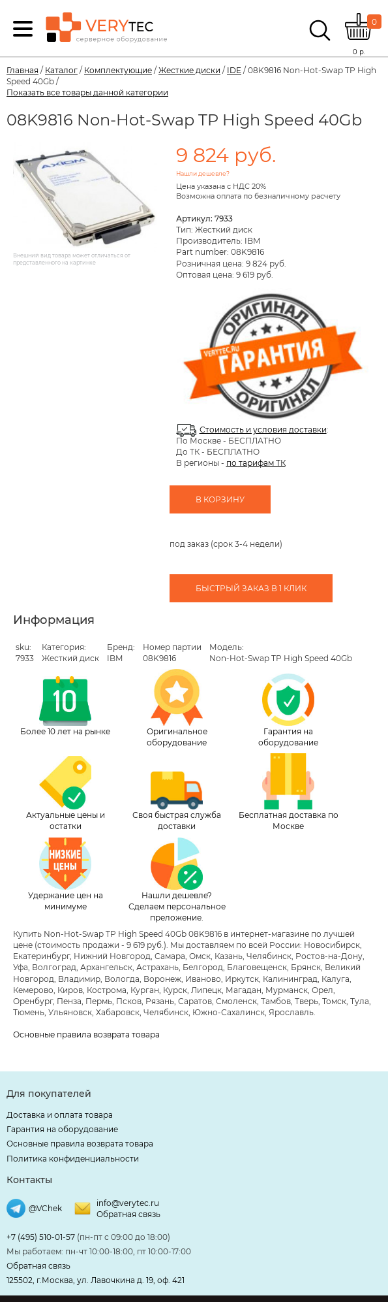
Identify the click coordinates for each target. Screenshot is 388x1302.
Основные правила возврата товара (86, 1034)
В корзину (220, 499)
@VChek (45, 1208)
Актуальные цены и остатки (65, 794)
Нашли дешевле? (203, 173)
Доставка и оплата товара (60, 1115)
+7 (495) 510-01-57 (41, 1237)
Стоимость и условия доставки (263, 429)
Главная (22, 70)
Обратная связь (128, 1214)
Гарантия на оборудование (288, 710)
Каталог (61, 70)
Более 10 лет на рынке (65, 706)
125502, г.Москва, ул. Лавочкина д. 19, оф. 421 (96, 1280)
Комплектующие (118, 70)
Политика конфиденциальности (73, 1159)
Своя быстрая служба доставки (176, 802)
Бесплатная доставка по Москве (288, 792)
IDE (234, 70)
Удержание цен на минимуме (65, 874)
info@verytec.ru (128, 1203)
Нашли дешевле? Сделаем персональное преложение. (177, 880)
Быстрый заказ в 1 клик (251, 588)
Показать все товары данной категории (87, 92)
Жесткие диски (189, 70)
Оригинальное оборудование (177, 708)
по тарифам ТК (256, 463)
